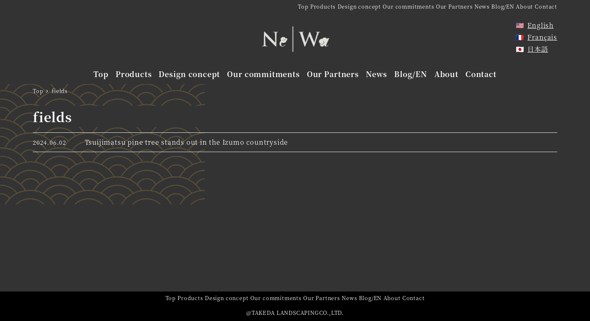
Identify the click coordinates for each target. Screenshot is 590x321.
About (524, 6)
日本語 (537, 49)
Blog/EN (502, 6)
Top (303, 6)
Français (542, 37)
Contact (546, 6)
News (482, 6)
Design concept (359, 6)
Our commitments (408, 6)
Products (323, 6)
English (540, 25)
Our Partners (454, 6)
